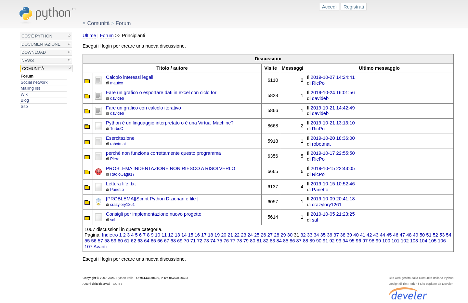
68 (173, 240)
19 (217, 235)
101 (395, 240)
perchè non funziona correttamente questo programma (163, 153)
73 (206, 240)
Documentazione (40, 44)
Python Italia (124, 278)
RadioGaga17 (122, 174)
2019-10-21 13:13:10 (333, 122)
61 (126, 240)
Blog (25, 100)
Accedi (329, 6)
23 (243, 235)
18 (210, 235)
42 (369, 235)
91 (325, 240)
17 (203, 235)
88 (305, 240)
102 (405, 240)
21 (230, 235)
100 (386, 240)
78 (239, 240)
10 (157, 235)
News (27, 60)
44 (382, 235)
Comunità (33, 68)
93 (338, 240)
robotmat (118, 144)
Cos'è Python (36, 36)
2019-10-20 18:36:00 (333, 138)
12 (170, 235)
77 (232, 240)
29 (283, 235)
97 (365, 240)
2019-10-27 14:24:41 (333, 77)
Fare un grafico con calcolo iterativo (143, 107)
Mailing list (30, 88)
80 (252, 240)
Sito (24, 106)
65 (153, 240)
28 (276, 235)
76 (226, 240)
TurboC (116, 128)
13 (177, 235)
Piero (114, 159)
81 (259, 240)
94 (345, 240)
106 (442, 240)
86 (292, 240)
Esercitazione (120, 138)
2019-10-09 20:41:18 (333, 198)
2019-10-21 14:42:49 (333, 107)
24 (250, 235)
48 (408, 235)
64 (146, 240)
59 (113, 240)
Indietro (110, 235)
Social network (34, 82)
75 (219, 240)
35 (323, 235)
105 (432, 240)
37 (336, 235)
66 (159, 240)
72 (199, 240)
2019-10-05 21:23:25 (333, 214)
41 (362, 235)
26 (263, 235)
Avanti (100, 246)
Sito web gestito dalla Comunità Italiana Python (421, 278)
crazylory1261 (122, 204)
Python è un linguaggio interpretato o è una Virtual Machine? (169, 122)
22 (237, 235)
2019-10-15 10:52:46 (333, 183)
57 (100, 240)
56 (93, 240)
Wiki (25, 94)
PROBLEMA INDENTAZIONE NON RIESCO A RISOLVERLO (170, 168)
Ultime (89, 35)
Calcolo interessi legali (129, 77)
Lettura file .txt (121, 183)
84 (279, 240)
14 (184, 235)
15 (190, 235)
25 (256, 235)
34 (316, 235)
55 (87, 240)
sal (112, 220)
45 (389, 235)
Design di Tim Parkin (403, 283)
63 (140, 240)
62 (133, 240)
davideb (117, 98)
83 (272, 240)
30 (289, 235)
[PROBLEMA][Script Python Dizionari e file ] (152, 198)
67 (166, 240)
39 (349, 235)
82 (265, 240)
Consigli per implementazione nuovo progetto (154, 214)
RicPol (319, 83)
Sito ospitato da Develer (436, 283)
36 (329, 235)
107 (88, 246)
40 (355, 235)
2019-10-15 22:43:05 (333, 168)
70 (186, 240)
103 (414, 240)
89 (312, 240)
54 (448, 235)
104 (423, 240)
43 (375, 235)
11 (164, 235)
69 (179, 240)
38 (342, 235)
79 (246, 240)
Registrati (354, 6)
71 (193, 240)
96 (358, 240)
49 (415, 235)
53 (442, 235)
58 (107, 240)
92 (331, 240)
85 (285, 240)
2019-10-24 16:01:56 (333, 92)
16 (197, 235)
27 (270, 235)
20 (223, 235)
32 (303, 235)
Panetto (117, 189)
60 (120, 240)
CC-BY (118, 283)
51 (428, 235)
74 (212, 240)
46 (395, 235)
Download (33, 52)
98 (371, 240)
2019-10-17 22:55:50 (333, 153)
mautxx (116, 83)
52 (435, 235)
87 (299, 240)
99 (378, 240)
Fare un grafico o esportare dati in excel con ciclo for (161, 92)
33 (309, 235)
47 (402, 235)
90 (318, 240)
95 (351, 240)
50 (422, 235)
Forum (27, 76)
